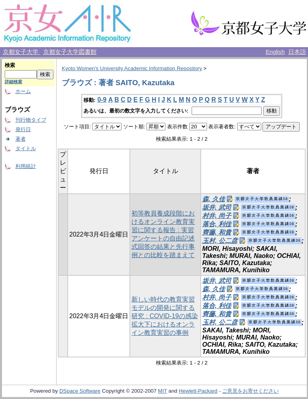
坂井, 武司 (216, 207)
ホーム (23, 91)
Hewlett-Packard (198, 391)
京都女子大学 (21, 52)
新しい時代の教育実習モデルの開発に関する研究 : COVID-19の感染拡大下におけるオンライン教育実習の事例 (164, 316)
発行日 (23, 129)
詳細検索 (13, 81)
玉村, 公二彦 (220, 240)
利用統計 (25, 166)
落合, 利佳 (216, 224)
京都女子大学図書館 (70, 52)
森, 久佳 (213, 199)
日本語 (297, 52)
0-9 (101, 99)
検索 (10, 65)
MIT (162, 391)
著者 (20, 139)
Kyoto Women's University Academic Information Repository (132, 68)
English (275, 52)
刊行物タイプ (30, 120)
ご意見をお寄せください (250, 391)
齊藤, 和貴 (216, 232)
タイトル (25, 148)
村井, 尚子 (216, 215)
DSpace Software (80, 391)
